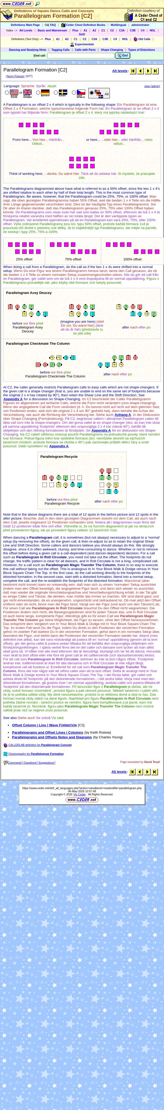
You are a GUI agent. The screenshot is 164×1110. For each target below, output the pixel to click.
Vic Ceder (79, 794)
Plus (75, 30)
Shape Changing (112, 49)
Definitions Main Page (25, 24)
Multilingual (118, 24)
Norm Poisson (15, 76)
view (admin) (152, 86)
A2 (94, 30)
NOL (153, 30)
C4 (142, 30)
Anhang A (123, 415)
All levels (119, 71)
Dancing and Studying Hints (27, 49)
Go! (122, 55)
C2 (112, 30)
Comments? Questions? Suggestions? (29, 762)
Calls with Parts (85, 49)
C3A (122, 30)
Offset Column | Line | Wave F (44, 725)
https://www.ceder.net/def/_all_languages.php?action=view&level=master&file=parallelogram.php (82, 788)
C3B (132, 30)
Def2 (82, 34)
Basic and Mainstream (52, 30)
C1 (103, 30)
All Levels (25, 30)
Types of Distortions (141, 49)
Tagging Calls (61, 49)
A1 (85, 30)
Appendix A (13, 399)
